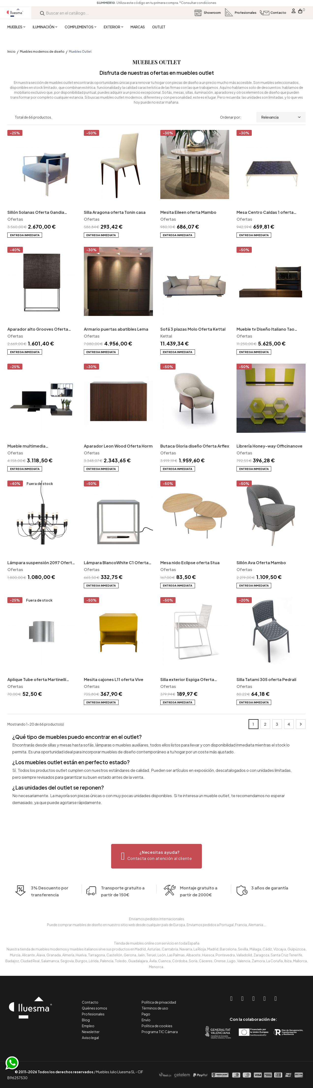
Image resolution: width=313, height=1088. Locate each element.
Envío (146, 1020)
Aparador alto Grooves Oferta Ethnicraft (37, 329)
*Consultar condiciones (197, 3)
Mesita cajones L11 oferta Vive (113, 679)
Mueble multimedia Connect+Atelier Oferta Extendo (40, 446)
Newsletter (91, 1031)
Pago (146, 1014)
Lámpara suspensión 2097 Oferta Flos (41, 563)
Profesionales (93, 1014)
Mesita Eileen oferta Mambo (188, 212)
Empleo (88, 1026)
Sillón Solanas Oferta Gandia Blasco (35, 213)
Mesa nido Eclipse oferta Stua (190, 562)
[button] (156, 856)
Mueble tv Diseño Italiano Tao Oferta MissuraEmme (265, 329)
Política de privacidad (159, 1002)
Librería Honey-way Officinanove (269, 446)
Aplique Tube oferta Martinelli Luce (36, 680)
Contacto (90, 1002)
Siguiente (301, 724)
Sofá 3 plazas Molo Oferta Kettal (192, 329)
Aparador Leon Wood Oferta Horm (118, 446)
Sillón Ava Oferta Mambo (261, 562)
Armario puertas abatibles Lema (116, 329)
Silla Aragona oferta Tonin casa (115, 212)
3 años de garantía (269, 894)
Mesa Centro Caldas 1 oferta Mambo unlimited (265, 213)
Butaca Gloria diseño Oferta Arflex (194, 446)
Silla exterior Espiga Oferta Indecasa (187, 680)
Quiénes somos (94, 1008)
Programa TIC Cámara (160, 1031)
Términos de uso (155, 1008)
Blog (86, 1020)
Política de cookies (157, 1026)
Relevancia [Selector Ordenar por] (281, 117)
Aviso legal (90, 1037)
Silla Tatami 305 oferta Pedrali (266, 679)
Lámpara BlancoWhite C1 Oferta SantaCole (116, 563)
